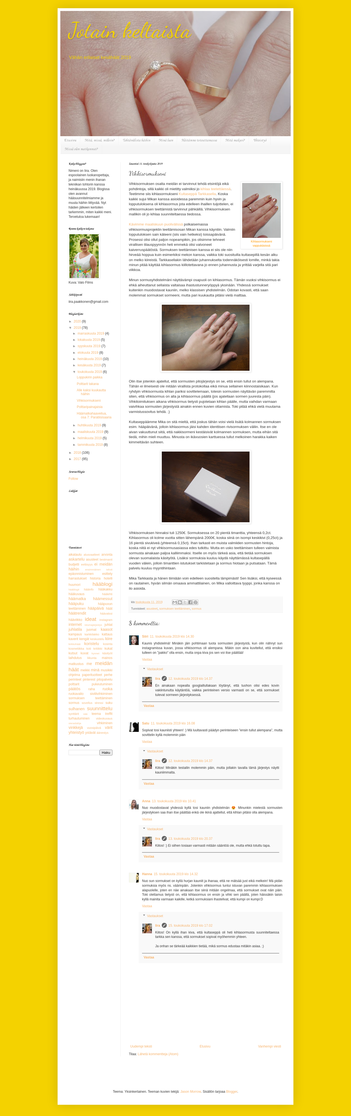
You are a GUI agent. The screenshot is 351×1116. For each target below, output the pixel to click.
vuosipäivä (94, 727)
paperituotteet (92, 675)
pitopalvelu (104, 679)
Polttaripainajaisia (90, 407)
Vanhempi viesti (269, 1046)
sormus (196, 608)
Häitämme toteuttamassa (199, 140)
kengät (84, 639)
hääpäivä (96, 608)
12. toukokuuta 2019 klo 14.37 (190, 679)
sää (85, 713)
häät (109, 608)
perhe (108, 675)
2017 (78, 459)
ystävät (90, 733)
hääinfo (89, 589)
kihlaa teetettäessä (215, 189)
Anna (146, 801)
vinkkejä (76, 727)
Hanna (147, 874)
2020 (78, 321)
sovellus (87, 702)
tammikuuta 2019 (91, 445)
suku (109, 703)
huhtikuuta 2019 (90, 425)
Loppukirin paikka (89, 377)
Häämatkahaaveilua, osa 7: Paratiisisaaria (94, 415)
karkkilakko (91, 634)
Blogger (231, 1092)
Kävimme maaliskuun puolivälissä (156, 224)
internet (75, 624)
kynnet (95, 653)
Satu (145, 723)
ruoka (107, 689)
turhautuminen (79, 718)
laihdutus (75, 658)
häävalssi (106, 613)
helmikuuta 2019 (90, 438)
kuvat (85, 653)
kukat (108, 648)
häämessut (102, 598)
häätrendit (77, 613)
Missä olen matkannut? (81, 149)
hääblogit (74, 589)
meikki (85, 670)
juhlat (108, 625)
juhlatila (75, 629)
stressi (99, 702)
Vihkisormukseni (89, 401)
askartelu (76, 559)
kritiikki (97, 648)
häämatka (77, 598)
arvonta (106, 554)
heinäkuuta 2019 (90, 359)
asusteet (152, 608)
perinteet (75, 679)
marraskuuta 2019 (91, 333)
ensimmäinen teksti (98, 569)
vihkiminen (104, 723)
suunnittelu (99, 708)
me (89, 663)
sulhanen (76, 709)
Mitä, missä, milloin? (99, 140)
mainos (107, 658)
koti (88, 648)
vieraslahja (75, 723)
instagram (106, 619)
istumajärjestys (93, 624)
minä (95, 670)
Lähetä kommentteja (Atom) (158, 1054)
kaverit (73, 639)
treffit (108, 714)
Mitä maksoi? (235, 140)
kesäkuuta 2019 (90, 365)
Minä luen (165, 140)
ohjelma (74, 675)
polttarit (74, 684)
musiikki (106, 670)
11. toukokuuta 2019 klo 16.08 (173, 723)
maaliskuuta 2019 (91, 432)
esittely (107, 574)
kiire (108, 639)
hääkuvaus (76, 594)
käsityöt (107, 653)
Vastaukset (155, 669)
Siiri (145, 636)
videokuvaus (104, 718)
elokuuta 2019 (88, 353)
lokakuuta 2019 (89, 340)
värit (108, 727)
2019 (78, 328)
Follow (73, 479)
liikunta (92, 658)
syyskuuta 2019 (89, 346)
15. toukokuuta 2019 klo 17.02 (190, 925)
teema (96, 714)
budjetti (74, 564)
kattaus (107, 634)
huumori (74, 585)
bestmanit (106, 559)
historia (95, 578)
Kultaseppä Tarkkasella (197, 194)
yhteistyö (76, 732)
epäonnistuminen (81, 574)
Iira (157, 679)
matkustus (76, 664)
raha (91, 689)
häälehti (107, 594)
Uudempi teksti (141, 1046)
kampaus (75, 634)
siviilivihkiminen (101, 694)
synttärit (74, 713)
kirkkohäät (75, 644)
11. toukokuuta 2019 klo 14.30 (172, 636)
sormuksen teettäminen (174, 608)
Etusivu (70, 140)
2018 (78, 453)
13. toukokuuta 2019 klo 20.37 (190, 839)
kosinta (107, 644)
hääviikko (75, 620)
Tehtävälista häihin (136, 140)
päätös (74, 689)
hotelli (108, 578)
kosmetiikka (76, 648)
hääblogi (102, 584)
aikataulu (75, 554)
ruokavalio (76, 694)
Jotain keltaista (130, 30)
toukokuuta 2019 (90, 372)
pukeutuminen (102, 684)
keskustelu (97, 639)
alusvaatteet (92, 554)
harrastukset (78, 578)
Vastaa (147, 659)
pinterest (89, 679)
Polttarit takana (88, 384)
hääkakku (105, 589)
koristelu (91, 643)
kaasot (106, 629)
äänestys (102, 732)
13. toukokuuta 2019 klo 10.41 (174, 801)
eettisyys (87, 564)
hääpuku (76, 603)
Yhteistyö (260, 140)
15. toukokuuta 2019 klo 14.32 (176, 874)
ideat (91, 619)
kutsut (73, 653)
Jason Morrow (190, 1092)
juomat (92, 630)
